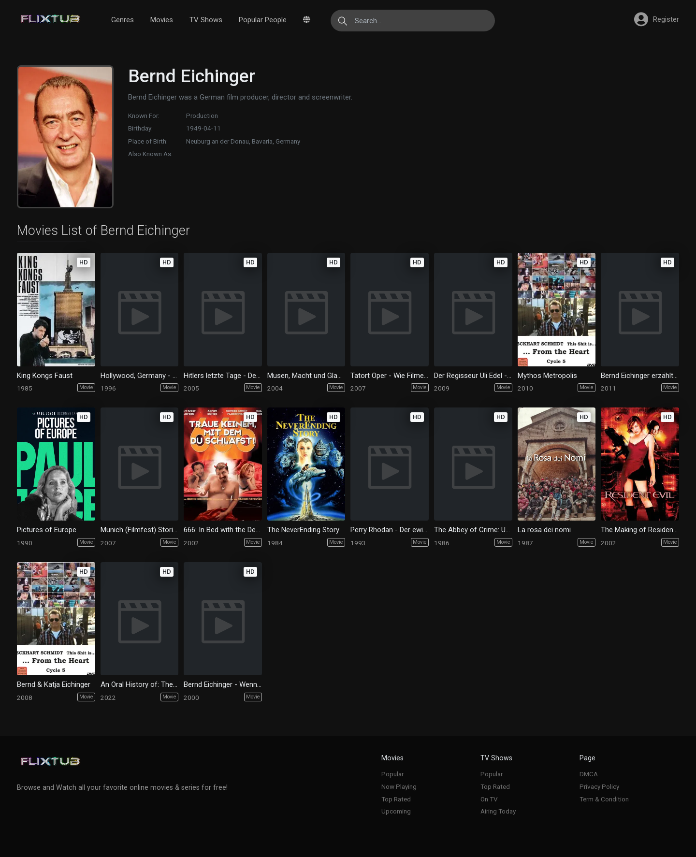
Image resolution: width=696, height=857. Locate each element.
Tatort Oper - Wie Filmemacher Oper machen (389, 375)
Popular (392, 774)
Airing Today (498, 811)
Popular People (263, 19)
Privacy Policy (599, 786)
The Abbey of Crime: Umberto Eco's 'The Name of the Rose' (473, 529)
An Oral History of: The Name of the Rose (140, 684)
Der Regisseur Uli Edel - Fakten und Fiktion (473, 375)
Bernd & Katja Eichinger (53, 684)
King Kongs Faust (44, 375)
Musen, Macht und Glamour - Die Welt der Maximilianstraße (306, 375)
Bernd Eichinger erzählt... (639, 375)
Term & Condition (604, 799)
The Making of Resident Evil (640, 529)
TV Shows (205, 19)
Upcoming (396, 811)
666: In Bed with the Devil (223, 529)
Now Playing (399, 786)
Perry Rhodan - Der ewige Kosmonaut (389, 529)
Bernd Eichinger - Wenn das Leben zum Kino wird (223, 684)
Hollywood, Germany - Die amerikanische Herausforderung (140, 375)
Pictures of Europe (46, 529)
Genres (122, 19)
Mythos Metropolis (547, 375)
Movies (161, 19)
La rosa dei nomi (544, 529)
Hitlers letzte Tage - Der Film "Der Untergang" (223, 375)
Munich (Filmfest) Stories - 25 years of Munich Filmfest (140, 529)
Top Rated (396, 799)
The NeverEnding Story (303, 529)
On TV (489, 799)
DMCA (589, 774)
